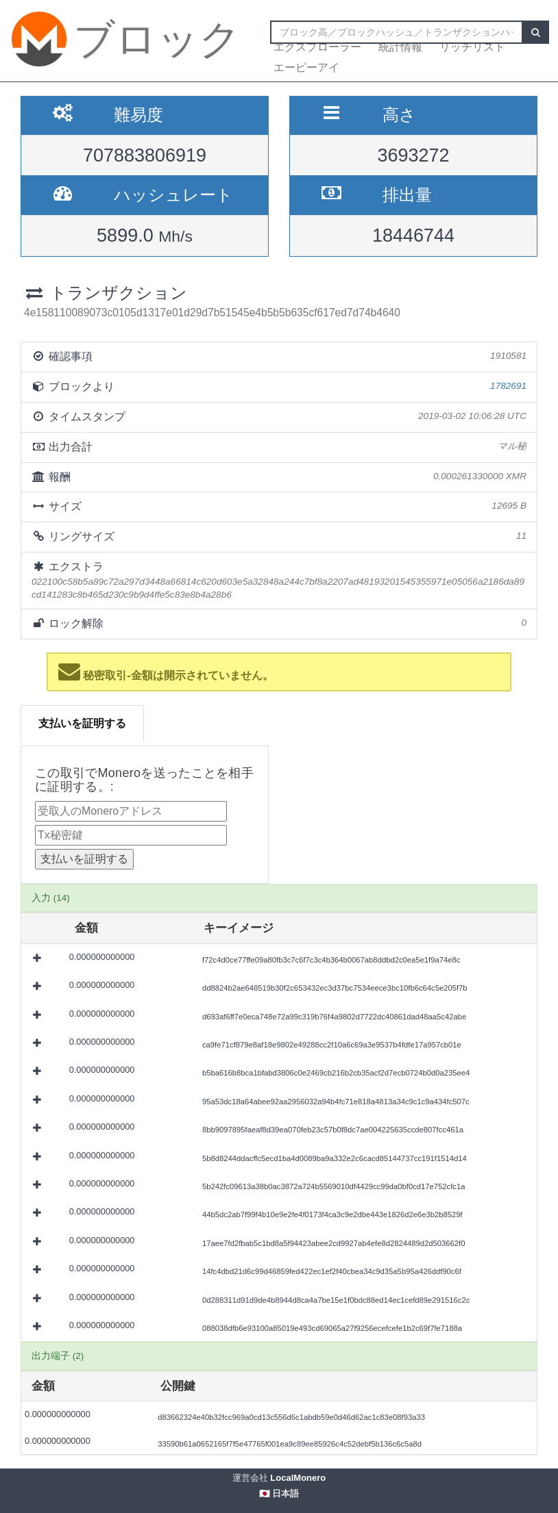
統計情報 (400, 47)
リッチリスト (472, 47)
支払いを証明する (82, 723)
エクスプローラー (317, 47)
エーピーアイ (306, 67)
